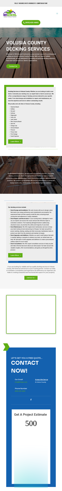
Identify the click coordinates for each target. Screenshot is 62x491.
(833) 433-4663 (31, 23)
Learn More (15, 141)
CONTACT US (30, 278)
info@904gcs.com (21, 382)
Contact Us (13, 66)
